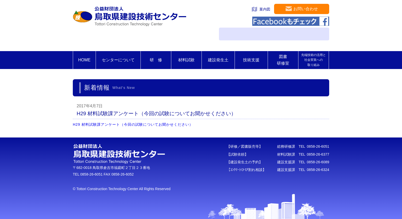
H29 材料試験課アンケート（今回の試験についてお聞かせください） (135, 124)
